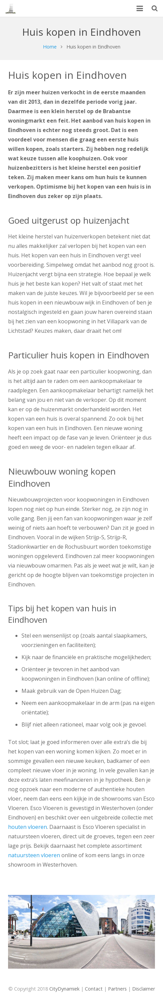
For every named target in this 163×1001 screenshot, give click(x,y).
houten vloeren (27, 827)
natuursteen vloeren (34, 855)
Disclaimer (143, 989)
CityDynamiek (64, 989)
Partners (117, 989)
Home (50, 46)
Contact (94, 989)
